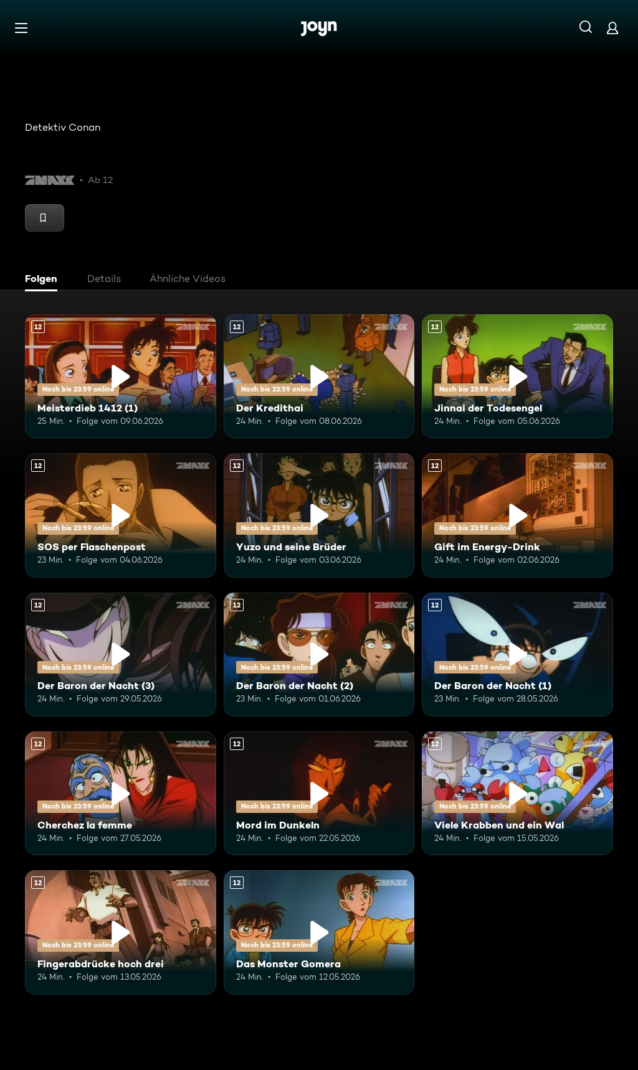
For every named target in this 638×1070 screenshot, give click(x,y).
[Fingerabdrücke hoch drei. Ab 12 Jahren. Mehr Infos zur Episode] (120, 932)
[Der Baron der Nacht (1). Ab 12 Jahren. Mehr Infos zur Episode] (517, 654)
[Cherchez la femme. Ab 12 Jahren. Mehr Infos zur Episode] (120, 793)
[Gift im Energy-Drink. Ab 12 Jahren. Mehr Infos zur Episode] (517, 515)
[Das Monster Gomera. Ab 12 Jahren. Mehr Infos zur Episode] (319, 932)
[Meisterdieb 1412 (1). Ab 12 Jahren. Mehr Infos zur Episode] (120, 376)
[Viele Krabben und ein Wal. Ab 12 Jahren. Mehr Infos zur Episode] (517, 793)
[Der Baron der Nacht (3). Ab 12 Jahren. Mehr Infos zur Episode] (120, 654)
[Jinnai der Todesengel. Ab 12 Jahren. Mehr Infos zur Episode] (517, 376)
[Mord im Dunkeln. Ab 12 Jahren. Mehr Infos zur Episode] (319, 793)
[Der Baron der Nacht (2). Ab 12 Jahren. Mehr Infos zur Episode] (319, 654)
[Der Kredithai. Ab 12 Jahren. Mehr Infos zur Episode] (319, 376)
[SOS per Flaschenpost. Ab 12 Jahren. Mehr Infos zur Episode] (120, 515)
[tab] (44, 280)
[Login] (612, 28)
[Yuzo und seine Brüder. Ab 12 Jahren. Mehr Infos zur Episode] (319, 515)
